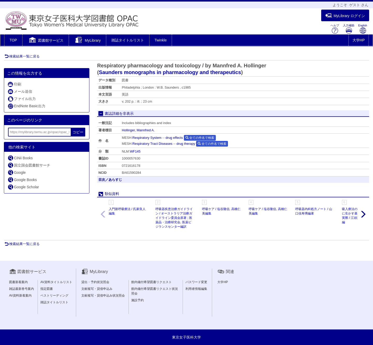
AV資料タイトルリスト (56, 282)
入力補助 (348, 29)
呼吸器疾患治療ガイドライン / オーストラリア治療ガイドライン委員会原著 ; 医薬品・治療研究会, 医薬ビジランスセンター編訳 (174, 218)
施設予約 (137, 300)
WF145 (135, 151)
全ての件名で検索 (199, 138)
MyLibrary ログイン (345, 15)
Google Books (22, 179)
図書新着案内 (18, 282)
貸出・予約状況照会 (95, 282)
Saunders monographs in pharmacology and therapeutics (170, 72)
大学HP (359, 40)
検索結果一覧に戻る (22, 56)
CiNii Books (20, 158)
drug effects (174, 138)
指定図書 (46, 289)
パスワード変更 (196, 282)
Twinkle (161, 40)
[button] (46, 40)
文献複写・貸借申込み (96, 289)
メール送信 (20, 91)
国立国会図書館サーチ (29, 165)
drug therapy (185, 144)
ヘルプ (335, 29)
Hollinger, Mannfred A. (138, 130)
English (362, 29)
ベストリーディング (54, 295)
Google (17, 172)
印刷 (14, 84)
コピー (78, 132)
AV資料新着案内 (20, 295)
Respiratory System (146, 138)
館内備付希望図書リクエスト (151, 282)
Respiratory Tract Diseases (152, 144)
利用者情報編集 (196, 289)
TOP (13, 40)
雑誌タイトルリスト (127, 40)
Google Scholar (23, 187)
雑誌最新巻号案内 (21, 289)
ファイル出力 (22, 99)
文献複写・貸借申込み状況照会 (103, 295)
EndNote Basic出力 (26, 106)
